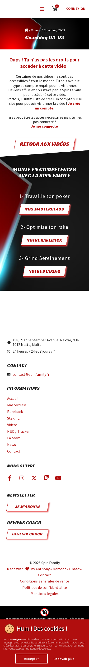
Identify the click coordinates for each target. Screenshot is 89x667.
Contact (13, 451)
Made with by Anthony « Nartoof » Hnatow (44, 569)
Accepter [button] (31, 658)
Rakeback (15, 411)
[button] (42, 8)
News (11, 444)
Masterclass (17, 405)
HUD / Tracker (18, 431)
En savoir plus (63, 659)
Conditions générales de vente (44, 581)
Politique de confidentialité (44, 587)
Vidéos (36, 30)
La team (13, 438)
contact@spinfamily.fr (31, 374)
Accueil (13, 398)
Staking (13, 418)
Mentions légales (45, 593)
